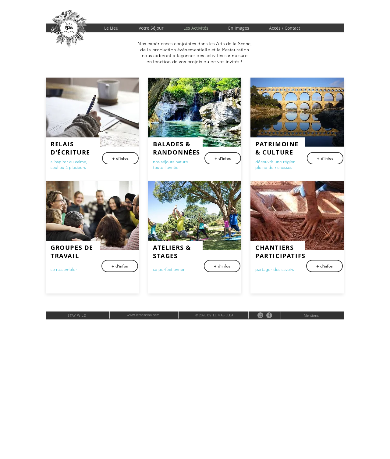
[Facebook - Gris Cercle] (269, 315)
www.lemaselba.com (143, 314)
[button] (120, 158)
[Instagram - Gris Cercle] (260, 315)
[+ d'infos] (222, 158)
